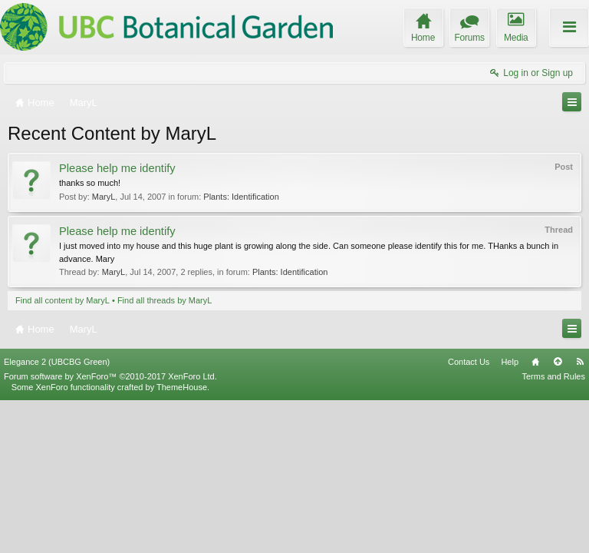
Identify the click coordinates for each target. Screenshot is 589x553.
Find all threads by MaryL (164, 300)
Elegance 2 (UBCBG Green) (57, 514)
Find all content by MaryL (62, 300)
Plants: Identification (240, 196)
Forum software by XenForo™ (110, 529)
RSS (579, 514)
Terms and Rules (553, 529)
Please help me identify (117, 168)
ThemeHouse (181, 540)
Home (535, 514)
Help (509, 514)
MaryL (104, 196)
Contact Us (468, 514)
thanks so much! (89, 182)
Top (557, 514)
